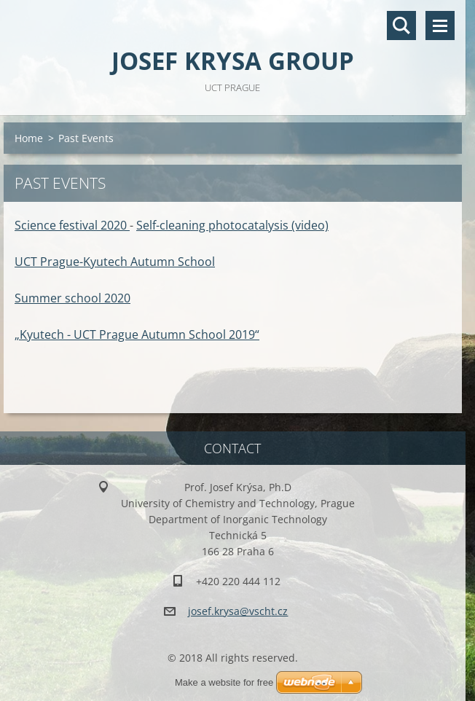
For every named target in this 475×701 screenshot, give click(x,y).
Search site (401, 25)
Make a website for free (224, 682)
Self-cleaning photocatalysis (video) (232, 225)
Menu (440, 25)
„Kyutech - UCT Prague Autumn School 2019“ (137, 334)
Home (29, 138)
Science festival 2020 (72, 225)
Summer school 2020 (72, 298)
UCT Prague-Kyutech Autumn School (115, 262)
